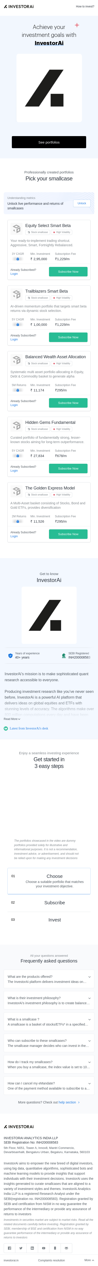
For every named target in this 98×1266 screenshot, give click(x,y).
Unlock (82, 203)
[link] (19, 6)
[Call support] (55, 1248)
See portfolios (49, 142)
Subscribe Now (68, 271)
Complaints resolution (51, 1260)
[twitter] (21, 1248)
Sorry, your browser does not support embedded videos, (49, 821)
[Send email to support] (66, 1248)
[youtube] (43, 1248)
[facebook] (9, 1248)
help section (69, 1102)
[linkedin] (32, 1248)
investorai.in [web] (11, 1260)
